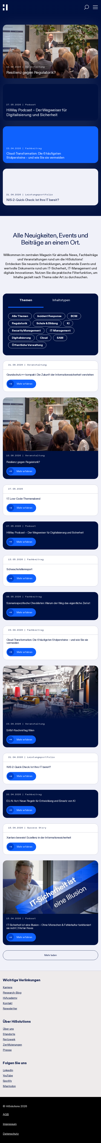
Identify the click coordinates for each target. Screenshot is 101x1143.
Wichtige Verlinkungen (21, 980)
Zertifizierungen (12, 1044)
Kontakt (7, 1003)
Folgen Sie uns (15, 1063)
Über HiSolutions (17, 1021)
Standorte (9, 1034)
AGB (6, 1114)
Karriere (7, 987)
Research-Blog (12, 992)
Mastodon (9, 1086)
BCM (74, 316)
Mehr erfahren (24, 383)
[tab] (26, 301)
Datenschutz (11, 1133)
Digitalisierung (21, 337)
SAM (60, 337)
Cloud (44, 337)
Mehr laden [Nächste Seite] (50, 955)
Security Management (26, 330)
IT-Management (60, 330)
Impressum (10, 1124)
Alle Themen (20, 316)
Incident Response (49, 316)
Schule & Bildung (47, 323)
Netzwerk (9, 1039)
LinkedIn (8, 1070)
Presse (7, 1050)
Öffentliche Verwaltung (27, 345)
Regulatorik (19, 323)
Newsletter (10, 1008)
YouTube (8, 1075)
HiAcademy (10, 998)
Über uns (8, 1028)
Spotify (7, 1080)
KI (68, 323)
